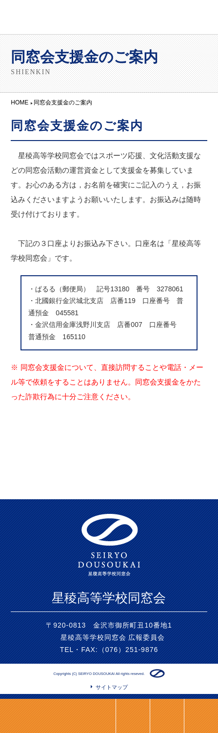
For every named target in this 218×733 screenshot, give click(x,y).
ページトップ (201, 716)
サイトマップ (112, 687)
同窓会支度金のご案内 (40, 716)
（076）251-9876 (128, 649)
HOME (167, 716)
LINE (133, 716)
